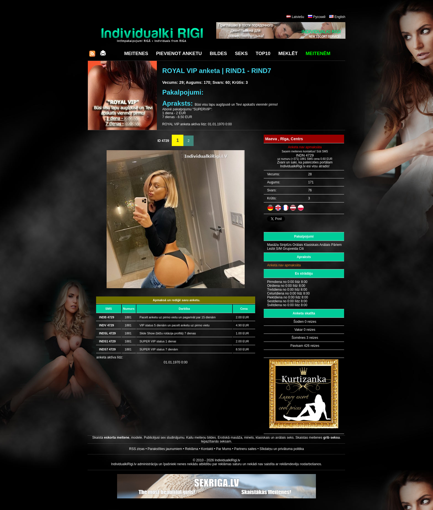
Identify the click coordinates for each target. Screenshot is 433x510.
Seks (241, 53)
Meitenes (136, 53)
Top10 (263, 53)
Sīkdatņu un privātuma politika (282, 449)
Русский (319, 17)
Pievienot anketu (179, 53)
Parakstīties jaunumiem (164, 449)
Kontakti (207, 449)
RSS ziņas (137, 449)
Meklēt (288, 53)
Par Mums (223, 449)
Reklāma (191, 449)
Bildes (218, 53)
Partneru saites (245, 449)
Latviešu (298, 17)
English (339, 17)
